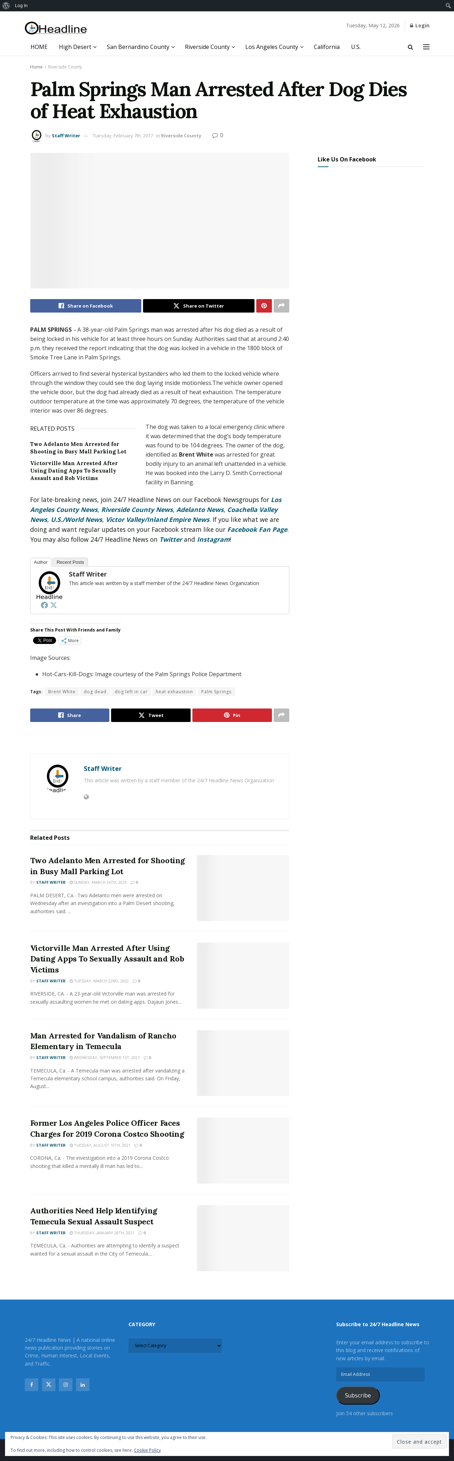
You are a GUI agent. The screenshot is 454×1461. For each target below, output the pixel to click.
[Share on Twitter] (199, 306)
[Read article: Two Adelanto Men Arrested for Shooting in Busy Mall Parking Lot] (243, 888)
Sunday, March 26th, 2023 (98, 882)
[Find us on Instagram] (65, 1384)
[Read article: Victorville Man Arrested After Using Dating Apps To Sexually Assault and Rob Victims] (243, 976)
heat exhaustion (174, 692)
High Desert (75, 47)
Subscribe (358, 1395)
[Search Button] (410, 47)
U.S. (356, 47)
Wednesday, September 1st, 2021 (105, 1057)
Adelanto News (200, 509)
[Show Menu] (426, 46)
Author (41, 562)
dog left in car (131, 692)
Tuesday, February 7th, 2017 (123, 135)
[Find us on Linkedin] (82, 1384)
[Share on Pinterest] (264, 306)
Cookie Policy (147, 1450)
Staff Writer (66, 135)
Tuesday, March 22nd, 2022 (99, 980)
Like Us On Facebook (347, 159)
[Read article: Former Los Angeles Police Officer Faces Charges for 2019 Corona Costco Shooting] (243, 1151)
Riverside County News (137, 509)
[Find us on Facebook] (31, 1384)
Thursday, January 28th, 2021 (102, 1232)
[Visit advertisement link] (159, 738)
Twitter (170, 539)
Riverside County (207, 47)
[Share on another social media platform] (281, 306)
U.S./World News (76, 519)
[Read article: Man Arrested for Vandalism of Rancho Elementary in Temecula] (243, 1063)
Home (36, 67)
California (327, 47)
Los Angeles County (271, 47)
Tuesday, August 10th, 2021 (100, 1145)
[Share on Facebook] (86, 306)
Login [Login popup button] (420, 25)
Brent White (62, 692)
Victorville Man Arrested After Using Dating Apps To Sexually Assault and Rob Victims (74, 470)
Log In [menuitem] (21, 5)
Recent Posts (70, 562)
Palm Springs (216, 692)
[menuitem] (6, 5)
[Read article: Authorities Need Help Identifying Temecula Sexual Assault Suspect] (243, 1238)
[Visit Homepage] (56, 28)
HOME (39, 47)
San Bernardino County (138, 47)
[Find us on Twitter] (48, 1384)
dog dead (95, 692)
